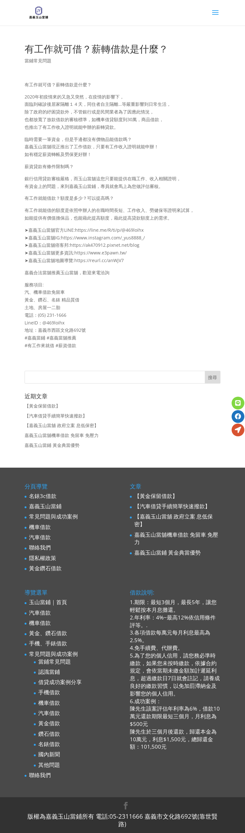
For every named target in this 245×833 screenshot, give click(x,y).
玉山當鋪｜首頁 (48, 602)
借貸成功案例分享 (60, 682)
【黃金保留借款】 (42, 406)
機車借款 (40, 527)
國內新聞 (49, 754)
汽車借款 (40, 537)
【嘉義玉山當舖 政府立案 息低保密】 (62, 425)
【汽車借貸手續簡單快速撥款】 (56, 416)
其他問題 (49, 764)
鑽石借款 (49, 733)
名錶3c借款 (42, 496)
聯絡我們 (40, 547)
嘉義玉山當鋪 (45, 506)
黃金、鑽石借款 (48, 633)
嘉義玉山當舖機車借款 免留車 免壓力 (62, 435)
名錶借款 (49, 744)
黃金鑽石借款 (45, 568)
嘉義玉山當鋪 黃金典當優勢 (52, 445)
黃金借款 (49, 723)
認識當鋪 (49, 671)
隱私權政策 (42, 558)
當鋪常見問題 (38, 61)
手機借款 (49, 692)
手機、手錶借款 (48, 643)
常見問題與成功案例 (53, 516)
